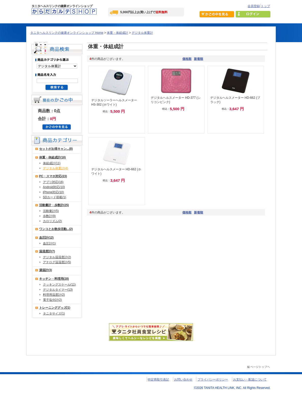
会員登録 (254, 6)
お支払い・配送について (250, 379)
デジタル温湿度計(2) (57, 257)
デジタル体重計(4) (55, 168)
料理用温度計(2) (54, 295)
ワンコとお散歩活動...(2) (56, 229)
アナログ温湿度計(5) (57, 262)
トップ (265, 6)
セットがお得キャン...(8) (56, 149)
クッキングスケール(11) (59, 284)
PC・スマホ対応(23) (53, 176)
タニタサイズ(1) (54, 313)
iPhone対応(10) (53, 192)
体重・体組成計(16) (52, 157)
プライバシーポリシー (213, 379)
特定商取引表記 (158, 379)
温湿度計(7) (47, 251)
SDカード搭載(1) (54, 197)
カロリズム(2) (52, 221)
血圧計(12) (46, 237)
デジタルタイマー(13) (58, 289)
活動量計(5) (51, 211)
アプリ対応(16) (53, 182)
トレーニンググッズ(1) (54, 307)
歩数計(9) (49, 216)
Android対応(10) (54, 187)
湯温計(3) (45, 270)
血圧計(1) (49, 243)
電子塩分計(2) (52, 300)
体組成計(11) (52, 163)
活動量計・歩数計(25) (54, 205)
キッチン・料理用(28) (54, 279)
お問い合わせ (183, 379)
